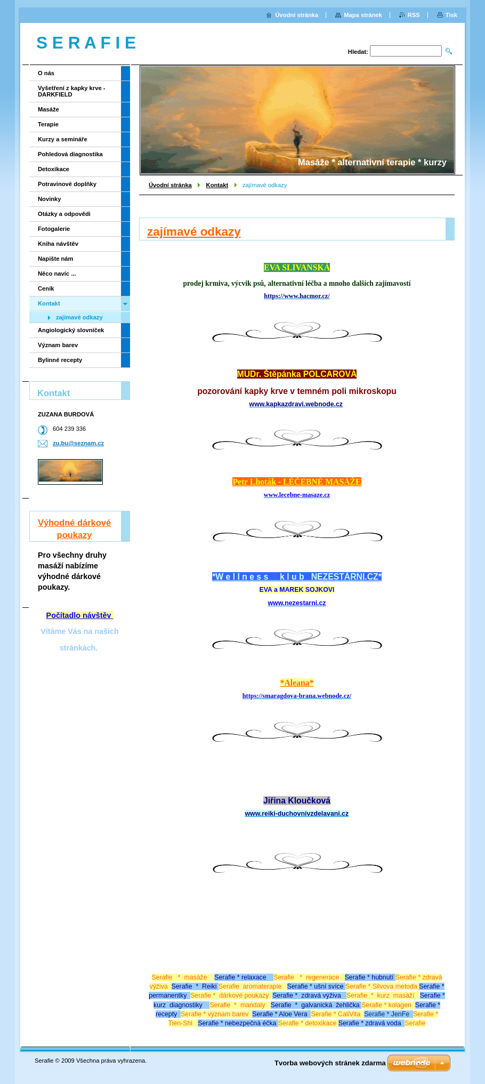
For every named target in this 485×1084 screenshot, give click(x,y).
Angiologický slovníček (71, 330)
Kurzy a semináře (62, 139)
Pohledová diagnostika (70, 154)
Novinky (49, 199)
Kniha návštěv (58, 243)
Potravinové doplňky (67, 184)
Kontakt (217, 185)
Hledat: (358, 52)
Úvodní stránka (170, 185)
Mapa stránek (363, 15)
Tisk (451, 15)
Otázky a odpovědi (64, 214)
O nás (46, 73)
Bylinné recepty (60, 360)
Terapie (48, 124)
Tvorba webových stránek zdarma (330, 1063)
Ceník (46, 288)
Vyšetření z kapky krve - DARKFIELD (71, 91)
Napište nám (56, 258)
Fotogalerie (54, 229)
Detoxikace (53, 169)
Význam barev (58, 345)
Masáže (48, 109)
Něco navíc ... (57, 273)
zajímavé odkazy (79, 317)
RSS (414, 15)
